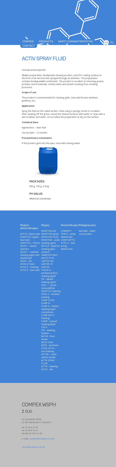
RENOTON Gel (48, 230)
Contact (29, 45)
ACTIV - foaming (49, 366)
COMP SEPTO (68, 239)
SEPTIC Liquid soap (30, 233)
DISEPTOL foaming (51, 290)
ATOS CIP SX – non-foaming (48, 350)
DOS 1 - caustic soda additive (49, 286)
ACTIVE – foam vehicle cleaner (48, 356)
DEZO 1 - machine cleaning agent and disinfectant (29, 254)
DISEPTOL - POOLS (30, 242)
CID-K (44, 327)
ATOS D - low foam (30, 269)
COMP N (45, 303)
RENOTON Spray (49, 233)
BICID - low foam (49, 345)
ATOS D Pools (27, 263)
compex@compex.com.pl (41, 438)
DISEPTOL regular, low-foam (29, 238)
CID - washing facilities (48, 332)
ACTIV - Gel (47, 369)
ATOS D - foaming (29, 266)
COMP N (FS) (47, 300)
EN (106, 42)
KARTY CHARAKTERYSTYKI (75, 41)
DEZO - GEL (26, 260)
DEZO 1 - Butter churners (28, 247)
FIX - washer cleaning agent (48, 280)
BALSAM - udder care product (87, 232)
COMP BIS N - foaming (48, 317)
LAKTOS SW (47, 260)
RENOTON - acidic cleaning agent (50, 241)
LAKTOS (45, 266)
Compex (28, 41)
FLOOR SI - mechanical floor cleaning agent (49, 272)
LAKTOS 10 (47, 263)
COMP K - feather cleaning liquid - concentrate (50, 309)
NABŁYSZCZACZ (49, 254)
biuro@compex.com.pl (33, 445)
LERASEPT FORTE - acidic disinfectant (68, 233)
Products (46, 41)
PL (112, 42)
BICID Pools (47, 342)
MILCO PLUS (47, 257)
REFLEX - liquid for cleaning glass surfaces (50, 248)
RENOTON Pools (49, 236)
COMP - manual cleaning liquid (49, 323)
